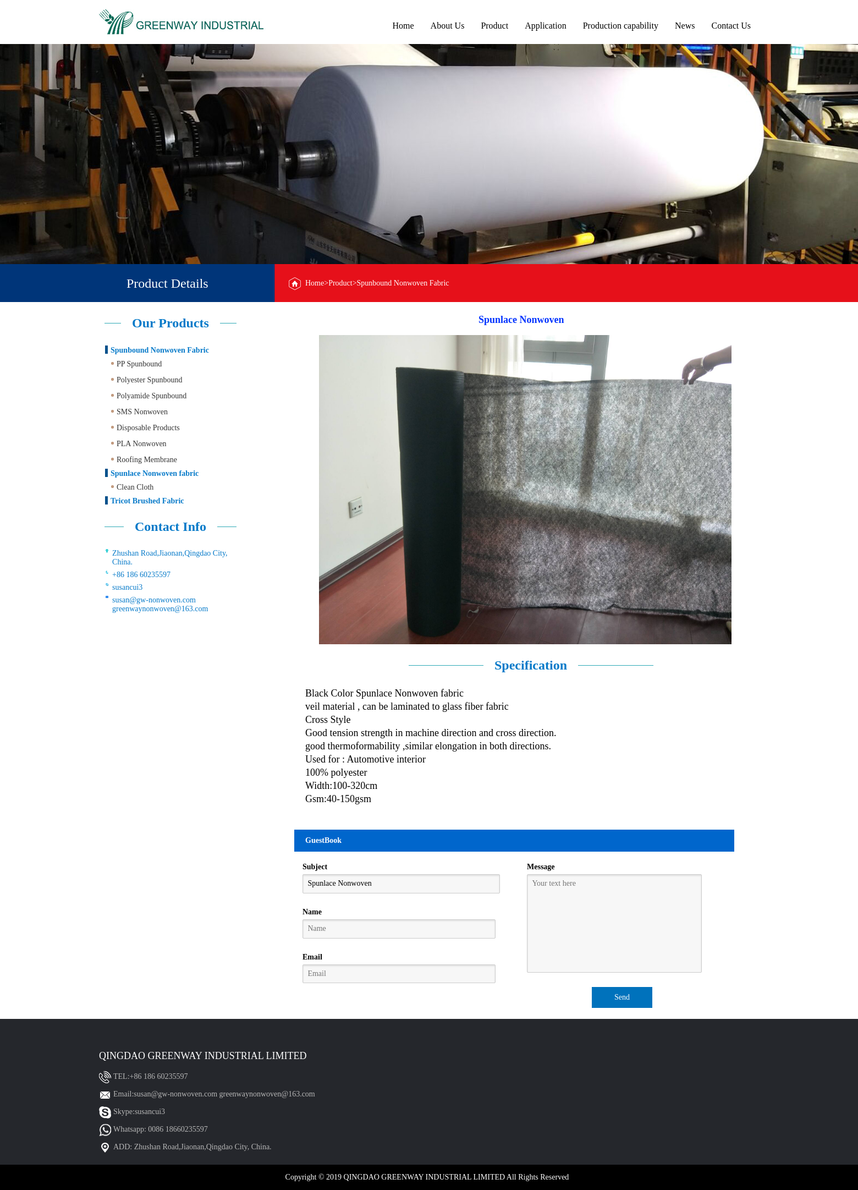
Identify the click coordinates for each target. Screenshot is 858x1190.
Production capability (620, 25)
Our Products (170, 323)
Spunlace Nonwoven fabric (155, 473)
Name (312, 912)
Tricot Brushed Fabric (147, 501)
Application (545, 25)
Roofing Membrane (147, 460)
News (685, 25)
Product (494, 25)
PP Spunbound (139, 364)
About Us (448, 25)
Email (312, 957)
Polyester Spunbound (149, 380)
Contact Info (170, 526)
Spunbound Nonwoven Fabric (160, 350)
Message (541, 867)
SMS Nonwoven (142, 412)
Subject (314, 867)
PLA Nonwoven (142, 444)
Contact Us (731, 25)
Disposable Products (148, 428)
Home (403, 25)
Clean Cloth (135, 487)
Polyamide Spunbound (151, 396)
